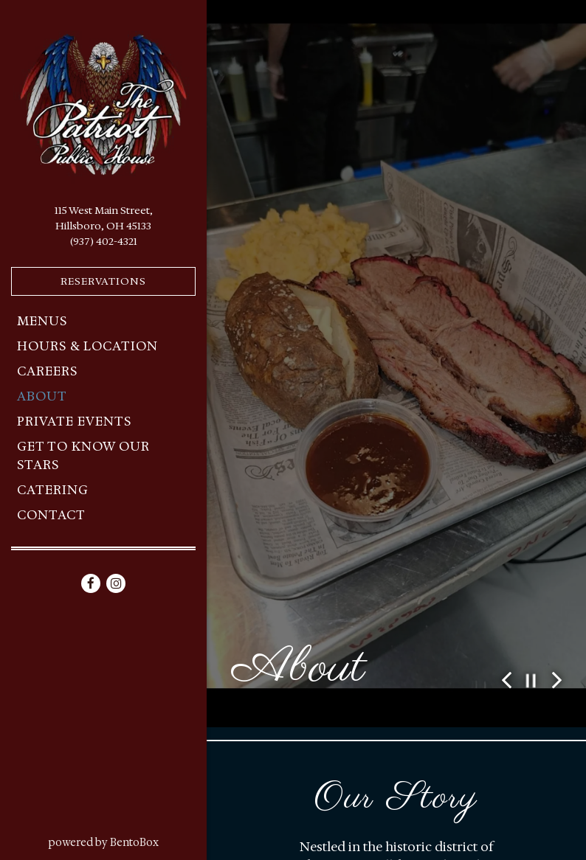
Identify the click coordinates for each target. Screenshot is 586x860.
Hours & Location (87, 346)
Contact (51, 515)
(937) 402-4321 (103, 241)
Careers (47, 371)
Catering (53, 490)
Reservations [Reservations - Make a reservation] (103, 281)
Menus (42, 321)
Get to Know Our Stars (83, 456)
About (42, 396)
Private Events (74, 421)
